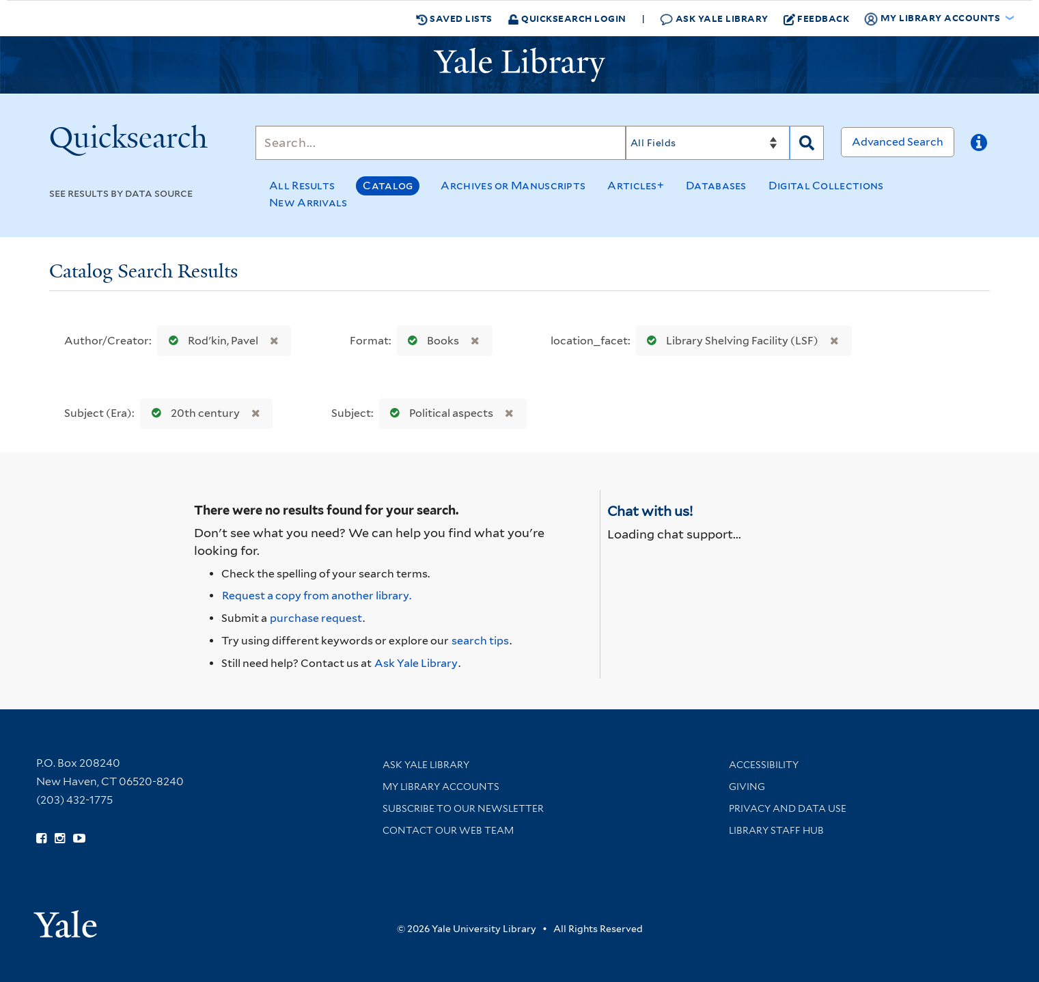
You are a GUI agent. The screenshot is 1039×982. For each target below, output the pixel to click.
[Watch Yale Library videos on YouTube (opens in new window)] (79, 838)
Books (430, 340)
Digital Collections (826, 185)
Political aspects (438, 413)
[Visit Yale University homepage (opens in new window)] (65, 919)
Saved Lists (454, 18)
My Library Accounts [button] (933, 18)
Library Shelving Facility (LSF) (729, 340)
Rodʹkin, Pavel (210, 340)
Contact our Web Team (448, 830)
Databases (716, 185)
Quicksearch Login (567, 18)
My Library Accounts (441, 786)
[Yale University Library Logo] (520, 64)
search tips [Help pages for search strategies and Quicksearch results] (480, 640)
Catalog (388, 185)
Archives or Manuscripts (513, 185)
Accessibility (764, 764)
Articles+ (635, 185)
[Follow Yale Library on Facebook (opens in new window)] (41, 838)
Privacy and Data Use (787, 808)
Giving (747, 786)
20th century (192, 413)
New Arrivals (308, 202)
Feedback (817, 18)
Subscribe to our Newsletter (463, 808)
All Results (302, 185)
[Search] (440, 143)
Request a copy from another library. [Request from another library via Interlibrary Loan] (316, 595)
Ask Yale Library (714, 19)
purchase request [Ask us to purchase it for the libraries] (316, 618)
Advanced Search (897, 141)
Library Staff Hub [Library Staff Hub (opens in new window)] (776, 830)
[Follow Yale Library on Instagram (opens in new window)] (60, 838)
